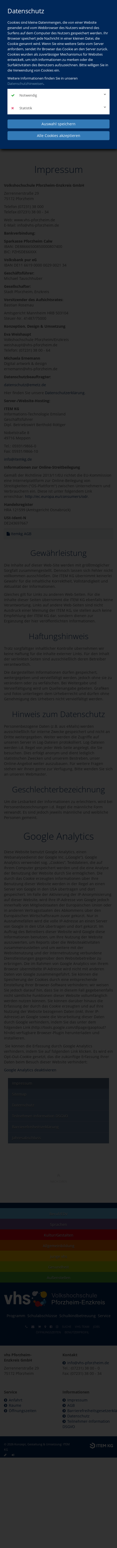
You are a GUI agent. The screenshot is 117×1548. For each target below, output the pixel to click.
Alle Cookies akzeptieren (58, 135)
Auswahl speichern (58, 123)
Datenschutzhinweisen (25, 83)
